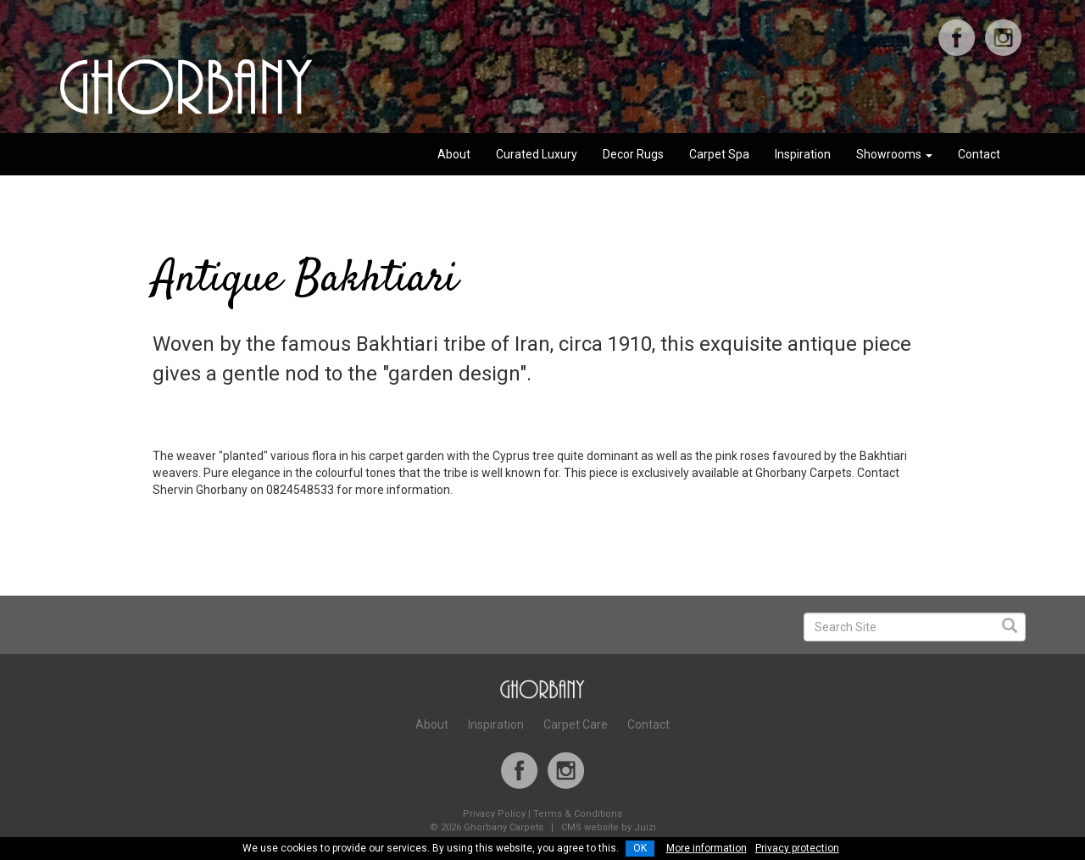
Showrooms (894, 154)
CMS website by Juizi (608, 827)
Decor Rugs (633, 154)
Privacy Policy (494, 813)
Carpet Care (575, 724)
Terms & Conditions (577, 813)
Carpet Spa (719, 154)
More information (706, 848)
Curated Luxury (536, 154)
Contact (979, 154)
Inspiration (803, 154)
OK (640, 848)
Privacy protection (797, 848)
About (453, 154)
